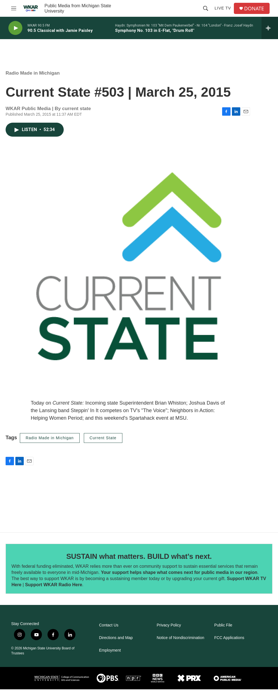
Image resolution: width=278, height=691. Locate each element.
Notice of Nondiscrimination (180, 638)
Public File (223, 625)
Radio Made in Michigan (33, 73)
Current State (103, 438)
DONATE (254, 8)
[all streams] (270, 28)
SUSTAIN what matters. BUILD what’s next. (139, 556)
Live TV (223, 8)
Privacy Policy (169, 625)
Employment (110, 650)
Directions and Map (116, 638)
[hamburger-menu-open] (13, 8)
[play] (15, 28)
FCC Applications (229, 638)
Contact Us (108, 625)
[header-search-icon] (205, 8)
